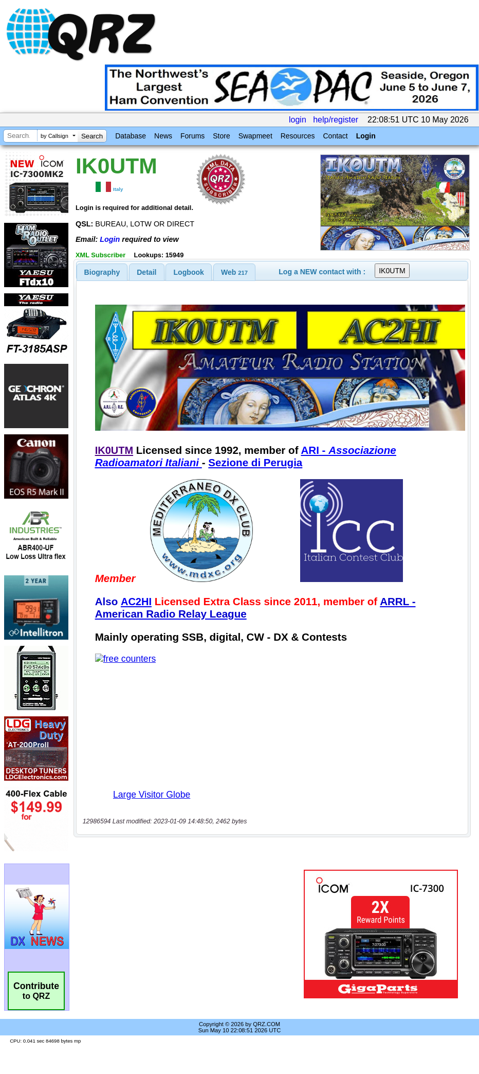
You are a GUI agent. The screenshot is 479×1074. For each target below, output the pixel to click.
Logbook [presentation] (189, 272)
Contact (335, 136)
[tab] (102, 272)
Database (130, 136)
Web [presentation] (234, 272)
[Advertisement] (190, 934)
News (163, 136)
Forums (192, 136)
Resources (298, 136)
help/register (335, 119)
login (297, 119)
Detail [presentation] (146, 272)
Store (221, 136)
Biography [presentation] (102, 272)
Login (366, 136)
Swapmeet (255, 136)
